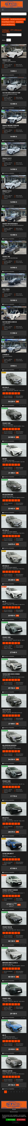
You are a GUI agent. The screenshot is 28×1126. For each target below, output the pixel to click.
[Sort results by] (14, 34)
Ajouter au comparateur (9, 75)
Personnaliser (15, 1122)
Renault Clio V (19, 22)
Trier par (4, 35)
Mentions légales (14, 1112)
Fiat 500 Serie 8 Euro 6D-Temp (18, 19)
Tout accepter (10, 1119)
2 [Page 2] (8, 1092)
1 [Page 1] (5, 1092)
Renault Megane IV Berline (8, 22)
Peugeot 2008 (5, 19)
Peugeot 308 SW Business (8, 24)
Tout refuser (21, 1119)
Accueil (14, 1109)
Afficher (4, 40)
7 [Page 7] (22, 1092)
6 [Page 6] (19, 1092)
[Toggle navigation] (3, 9)
